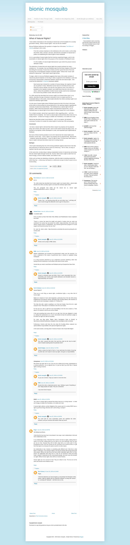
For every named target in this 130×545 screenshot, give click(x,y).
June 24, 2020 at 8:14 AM (55, 198)
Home (29, 19)
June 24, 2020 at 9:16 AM (47, 211)
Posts (32, 27)
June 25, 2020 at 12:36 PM (55, 375)
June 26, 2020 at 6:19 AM (52, 471)
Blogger (81, 536)
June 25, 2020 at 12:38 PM (47, 383)
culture (34, 168)
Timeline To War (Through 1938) (43, 19)
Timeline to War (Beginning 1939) (64, 19)
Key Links (99, 19)
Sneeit (99, 190)
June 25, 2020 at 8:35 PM (43, 430)
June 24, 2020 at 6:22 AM (48, 178)
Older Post (73, 513)
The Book (40, 22)
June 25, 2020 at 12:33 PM (55, 239)
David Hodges (41, 348)
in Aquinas (45, 81)
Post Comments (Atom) (41, 516)
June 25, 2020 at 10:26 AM (48, 288)
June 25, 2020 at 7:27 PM (52, 348)
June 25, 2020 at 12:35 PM (55, 339)
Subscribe (92, 86)
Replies (37, 195)
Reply (35, 191)
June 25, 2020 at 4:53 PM (55, 416)
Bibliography (31, 22)
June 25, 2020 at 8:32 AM (43, 251)
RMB (35, 251)
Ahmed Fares (37, 211)
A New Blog (85, 38)
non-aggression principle (42, 168)
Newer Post (32, 513)
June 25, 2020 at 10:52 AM (47, 361)
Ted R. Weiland (37, 288)
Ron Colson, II (37, 178)
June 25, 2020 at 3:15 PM (43, 399)
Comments (33, 30)
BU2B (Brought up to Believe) (85, 19)
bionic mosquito (48, 9)
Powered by (92, 92)
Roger (35, 430)
